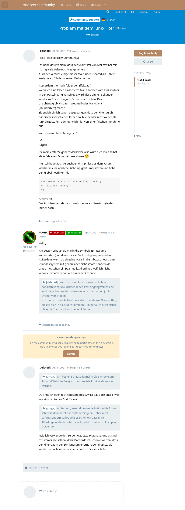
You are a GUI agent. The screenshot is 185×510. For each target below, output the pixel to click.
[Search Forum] (107, 11)
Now (137, 135)
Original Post (142, 72)
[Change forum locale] (120, 11)
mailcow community (39, 4)
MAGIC (50, 376)
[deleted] (52, 282)
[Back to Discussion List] (5, 5)
